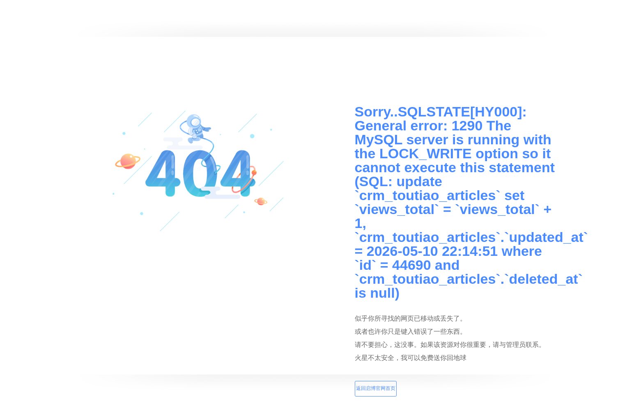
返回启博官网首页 (375, 388)
